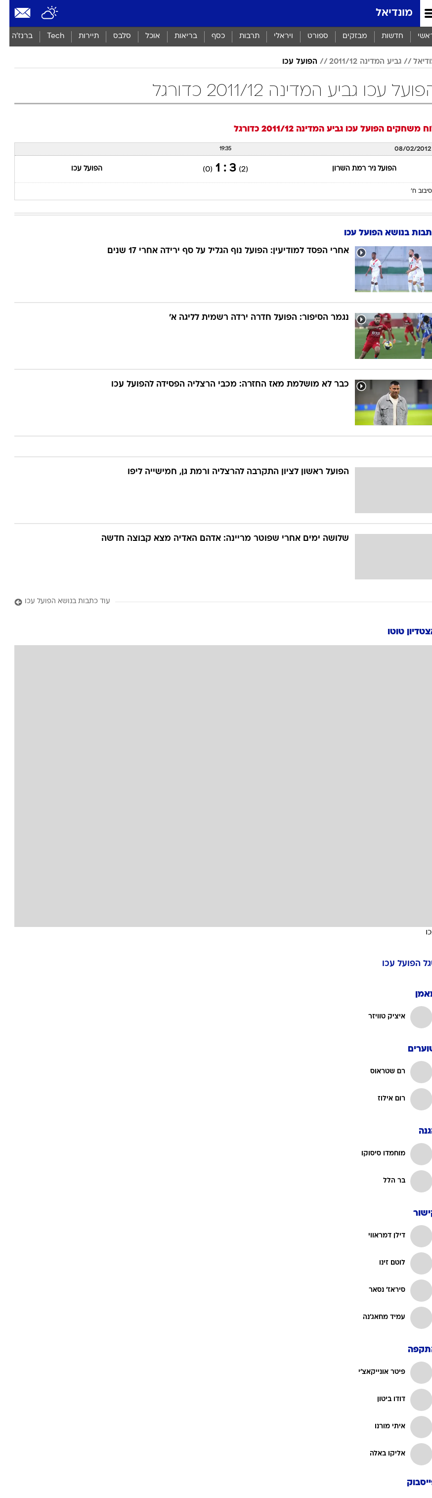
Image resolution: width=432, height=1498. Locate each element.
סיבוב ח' (412, 191)
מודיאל (415, 62)
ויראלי (274, 36)
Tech (46, 36)
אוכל (143, 36)
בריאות (176, 36)
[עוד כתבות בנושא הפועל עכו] (216, 602)
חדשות (383, 36)
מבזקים (345, 36)
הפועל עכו (290, 62)
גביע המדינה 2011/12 (356, 62)
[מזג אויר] (40, 13)
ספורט (308, 36)
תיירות (79, 36)
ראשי (416, 36)
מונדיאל (384, 13)
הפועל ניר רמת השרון (355, 169)
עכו (421, 931)
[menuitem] (383, 36)
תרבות (240, 36)
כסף (209, 36)
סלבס (113, 36)
